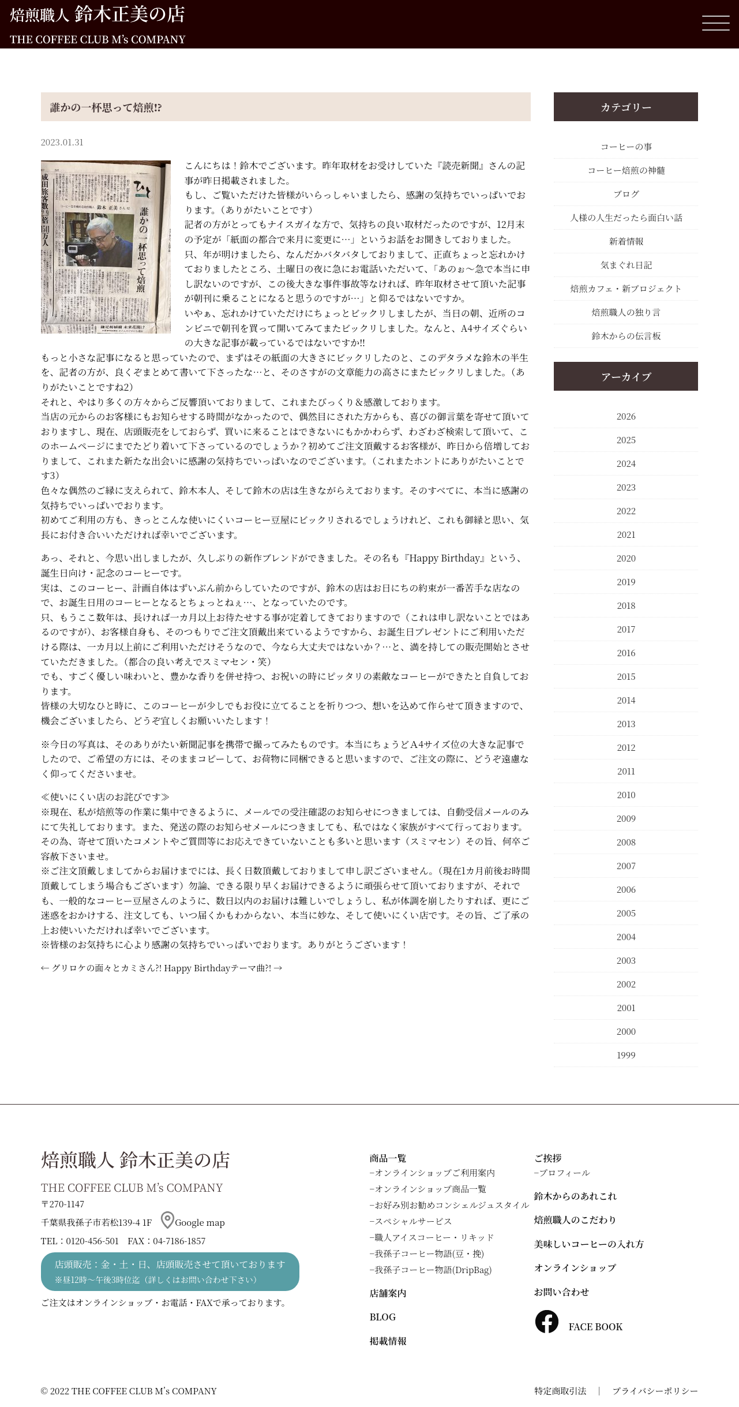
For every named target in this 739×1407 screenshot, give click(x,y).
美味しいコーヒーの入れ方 (589, 1244)
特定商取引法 (560, 1390)
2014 (626, 700)
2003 (626, 960)
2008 (626, 842)
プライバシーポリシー (655, 1390)
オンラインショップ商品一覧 (430, 1189)
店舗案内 (388, 1293)
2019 (626, 581)
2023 (626, 487)
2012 (626, 747)
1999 (626, 1055)
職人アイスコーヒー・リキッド (434, 1237)
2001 (626, 1007)
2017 (626, 629)
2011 (626, 771)
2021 (626, 534)
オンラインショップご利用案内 (434, 1172)
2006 (626, 889)
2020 (626, 558)
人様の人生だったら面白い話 (626, 217)
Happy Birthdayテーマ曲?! (217, 967)
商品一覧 (388, 1158)
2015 (626, 676)
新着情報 (626, 241)
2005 (626, 913)
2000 (626, 1031)
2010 (626, 794)
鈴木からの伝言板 (626, 336)
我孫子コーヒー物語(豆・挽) (429, 1253)
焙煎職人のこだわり (575, 1219)
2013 (626, 723)
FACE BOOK (578, 1326)
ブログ (626, 194)
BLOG (383, 1316)
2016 (626, 652)
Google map (192, 1222)
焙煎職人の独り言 (626, 312)
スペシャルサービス (413, 1221)
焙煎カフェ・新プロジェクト (626, 288)
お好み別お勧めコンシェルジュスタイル (451, 1205)
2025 (626, 439)
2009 (626, 818)
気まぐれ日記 (626, 265)
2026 (626, 416)
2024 (626, 463)
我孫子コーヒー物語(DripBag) (433, 1269)
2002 (626, 984)
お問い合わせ (562, 1292)
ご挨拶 (548, 1158)
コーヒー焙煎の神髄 (626, 170)
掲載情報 (388, 1341)
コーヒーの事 (626, 146)
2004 (626, 936)
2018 (626, 605)
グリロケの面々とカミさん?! (106, 967)
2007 (626, 865)
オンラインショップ (575, 1267)
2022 (626, 510)
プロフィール (564, 1172)
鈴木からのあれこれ (575, 1196)
